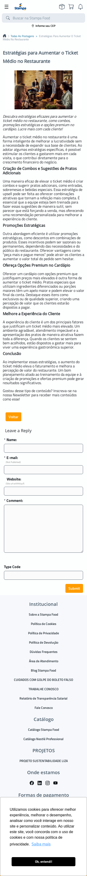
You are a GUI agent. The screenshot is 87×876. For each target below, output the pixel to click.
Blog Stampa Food (43, 670)
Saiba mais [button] (41, 844)
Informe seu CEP (43, 26)
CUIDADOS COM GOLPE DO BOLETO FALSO (43, 679)
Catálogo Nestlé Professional (43, 738)
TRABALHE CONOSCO (43, 688)
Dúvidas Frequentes (44, 651)
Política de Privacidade (43, 633)
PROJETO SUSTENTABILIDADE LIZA (43, 760)
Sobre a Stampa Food (43, 614)
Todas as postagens (22, 36)
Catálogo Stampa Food (43, 729)
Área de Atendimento (43, 661)
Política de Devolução (43, 642)
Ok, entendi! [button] (43, 861)
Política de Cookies (43, 623)
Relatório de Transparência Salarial (43, 698)
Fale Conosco (44, 707)
